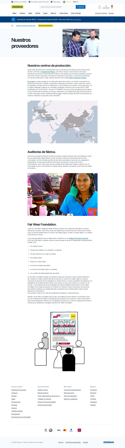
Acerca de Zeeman (43, 386)
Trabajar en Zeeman (44, 399)
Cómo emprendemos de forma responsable (49, 396)
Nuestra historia (43, 393)
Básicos (53, 13)
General (14, 408)
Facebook (93, 390)
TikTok (92, 396)
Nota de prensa (69, 393)
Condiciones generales (73, 442)
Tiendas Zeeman (17, 411)
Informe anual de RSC (45, 405)
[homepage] (17, 7)
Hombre (22, 13)
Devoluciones (15, 402)
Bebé (30, 13)
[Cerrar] (112, 19)
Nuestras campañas (70, 399)
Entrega (14, 396)
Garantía (14, 405)
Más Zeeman (68, 386)
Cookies (85, 442)
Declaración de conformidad (20, 417)
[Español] (112, 7)
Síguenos (93, 386)
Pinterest (93, 393)
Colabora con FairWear (20, 2)
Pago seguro (56, 2)
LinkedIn (93, 405)
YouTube (93, 399)
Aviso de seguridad (70, 396)
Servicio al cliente (101, 13)
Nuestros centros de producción (25, 25)
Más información (75, 19)
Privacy (60, 442)
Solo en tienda (76, 13)
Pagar (13, 399)
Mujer (14, 13)
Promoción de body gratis (72, 390)
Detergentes (15, 414)
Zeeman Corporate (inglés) (47, 402)
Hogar (45, 13)
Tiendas (111, 13)
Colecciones (64, 13)
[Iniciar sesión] (106, 7)
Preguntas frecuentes (18, 390)
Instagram (93, 402)
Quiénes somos (43, 390)
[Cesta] (99, 7)
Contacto (14, 393)
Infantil (37, 13)
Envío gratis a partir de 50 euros (40, 2)
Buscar (80, 7)
